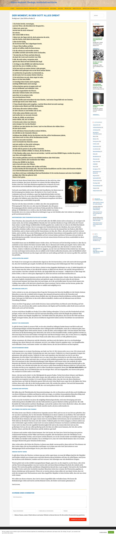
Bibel (94, 136)
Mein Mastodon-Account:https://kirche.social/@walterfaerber (98, 251)
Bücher (94, 139)
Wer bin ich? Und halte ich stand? (97, 213)
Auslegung (95, 130)
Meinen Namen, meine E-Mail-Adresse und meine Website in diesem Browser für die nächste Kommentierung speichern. (50, 515)
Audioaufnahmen (97, 127)
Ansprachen (96, 125)
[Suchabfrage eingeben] (98, 15)
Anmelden (95, 236)
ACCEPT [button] (111, 532)
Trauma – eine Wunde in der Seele (98, 224)
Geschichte (95, 149)
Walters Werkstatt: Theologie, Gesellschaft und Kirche (33, 2)
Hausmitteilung (96, 151)
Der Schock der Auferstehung (98, 203)
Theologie (95, 183)
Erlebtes (95, 144)
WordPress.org (96, 240)
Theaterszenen (96, 180)
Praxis (94, 166)
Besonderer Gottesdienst (96, 133)
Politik (94, 164)
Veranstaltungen (97, 185)
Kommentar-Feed (97, 239)
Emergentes (96, 141)
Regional (95, 175)
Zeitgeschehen (96, 190)
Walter (94, 202)
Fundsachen (96, 146)
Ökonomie (95, 159)
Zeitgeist (95, 188)
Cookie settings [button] (103, 532)
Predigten (95, 169)
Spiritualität (96, 178)
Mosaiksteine (96, 156)
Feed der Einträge (97, 237)
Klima (94, 154)
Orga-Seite (95, 161)
